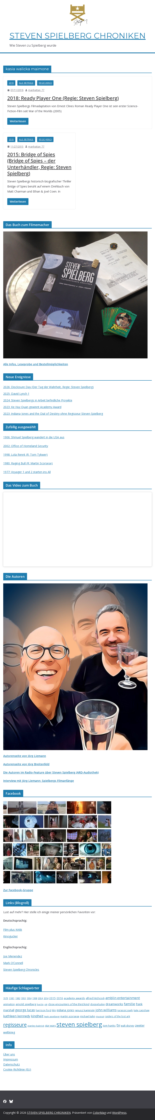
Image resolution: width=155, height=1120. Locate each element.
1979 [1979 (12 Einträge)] (5, 998)
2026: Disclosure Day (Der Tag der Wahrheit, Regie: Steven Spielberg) (48, 387)
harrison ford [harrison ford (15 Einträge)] (43, 1010)
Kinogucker (10, 936)
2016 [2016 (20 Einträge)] (60, 998)
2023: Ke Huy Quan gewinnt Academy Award (32, 407)
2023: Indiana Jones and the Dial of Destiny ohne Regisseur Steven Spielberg (53, 414)
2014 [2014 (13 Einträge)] (46, 998)
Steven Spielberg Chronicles (21, 969)
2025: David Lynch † (16, 394)
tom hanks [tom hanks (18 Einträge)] (109, 1025)
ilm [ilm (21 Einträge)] (54, 1010)
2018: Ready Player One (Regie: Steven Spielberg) (63, 98)
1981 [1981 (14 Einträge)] (12, 998)
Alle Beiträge (26, 83)
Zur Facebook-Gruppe (18, 890)
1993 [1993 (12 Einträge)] (23, 998)
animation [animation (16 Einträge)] (9, 1004)
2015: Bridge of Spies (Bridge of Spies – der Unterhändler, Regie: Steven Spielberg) (39, 164)
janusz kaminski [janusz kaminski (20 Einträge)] (85, 1010)
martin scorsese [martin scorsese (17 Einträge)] (69, 1016)
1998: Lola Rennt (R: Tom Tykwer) (25, 454)
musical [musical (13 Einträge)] (100, 1016)
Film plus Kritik (12, 930)
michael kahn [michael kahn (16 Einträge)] (87, 1016)
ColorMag (99, 1113)
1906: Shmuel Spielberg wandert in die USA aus (33, 437)
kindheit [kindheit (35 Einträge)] (37, 1016)
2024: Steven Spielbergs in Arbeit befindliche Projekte (37, 400)
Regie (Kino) (45, 83)
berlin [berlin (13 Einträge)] (40, 1004)
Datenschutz (11, 1064)
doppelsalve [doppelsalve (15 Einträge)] (97, 1004)
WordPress (119, 1113)
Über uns (9, 1054)
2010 (11, 83)
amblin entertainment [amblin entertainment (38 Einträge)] (122, 997)
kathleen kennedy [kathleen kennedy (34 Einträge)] (16, 1016)
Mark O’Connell (13, 963)
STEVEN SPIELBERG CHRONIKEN (77, 36)
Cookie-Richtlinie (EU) (17, 1069)
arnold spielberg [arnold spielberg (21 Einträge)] (26, 1004)
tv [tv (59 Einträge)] (118, 1025)
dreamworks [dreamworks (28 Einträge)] (114, 1004)
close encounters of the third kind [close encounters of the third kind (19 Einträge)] (68, 1004)
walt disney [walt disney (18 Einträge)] (127, 1025)
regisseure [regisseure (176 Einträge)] (15, 1024)
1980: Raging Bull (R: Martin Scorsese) (28, 463)
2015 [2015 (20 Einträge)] (52, 998)
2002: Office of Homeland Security (25, 446)
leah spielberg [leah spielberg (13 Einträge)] (52, 1016)
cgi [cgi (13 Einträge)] (45, 1004)
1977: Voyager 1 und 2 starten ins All (27, 472)
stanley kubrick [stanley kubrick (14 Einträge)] (35, 1025)
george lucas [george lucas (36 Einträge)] (25, 1010)
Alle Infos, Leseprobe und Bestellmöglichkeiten (35, 364)
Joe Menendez (12, 956)
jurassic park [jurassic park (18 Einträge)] (125, 1010)
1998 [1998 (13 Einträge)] (34, 998)
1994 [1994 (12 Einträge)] (29, 998)
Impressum (10, 1059)
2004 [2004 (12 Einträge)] (40, 998)
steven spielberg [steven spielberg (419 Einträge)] (79, 1024)
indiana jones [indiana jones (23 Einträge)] (65, 1010)
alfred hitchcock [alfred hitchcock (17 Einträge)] (95, 998)
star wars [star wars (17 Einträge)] (50, 1025)
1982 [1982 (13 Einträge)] (17, 998)
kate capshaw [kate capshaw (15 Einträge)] (141, 1010)
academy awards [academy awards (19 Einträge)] (74, 998)
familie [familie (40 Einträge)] (129, 1004)
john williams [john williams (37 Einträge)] (106, 1010)
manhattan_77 (36, 90)
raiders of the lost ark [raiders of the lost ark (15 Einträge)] (117, 1016)
